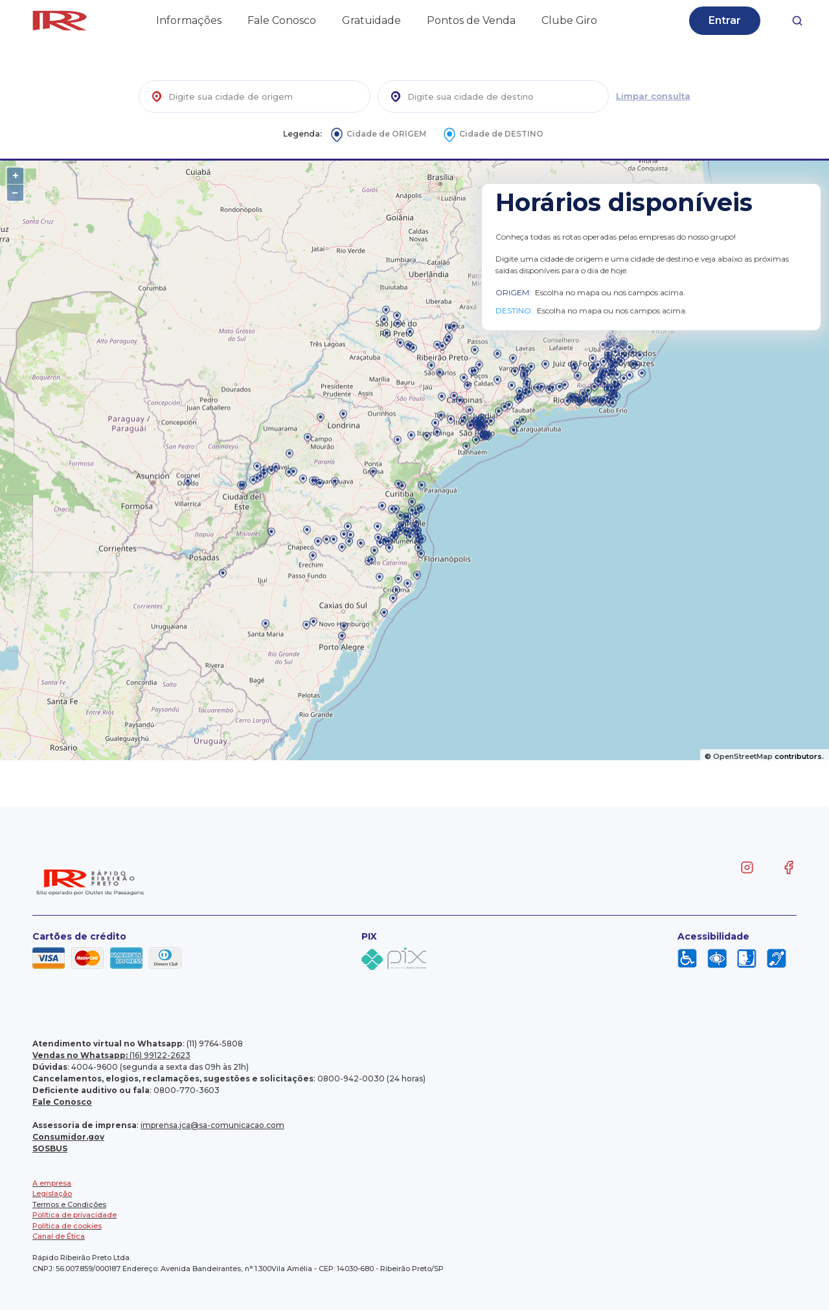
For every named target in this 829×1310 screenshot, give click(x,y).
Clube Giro (569, 20)
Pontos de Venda (471, 20)
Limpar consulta (653, 96)
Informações (188, 20)
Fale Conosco (281, 20)
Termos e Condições (69, 1204)
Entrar (725, 20)
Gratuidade (371, 20)
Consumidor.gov (68, 1137)
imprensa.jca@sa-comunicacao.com (212, 1125)
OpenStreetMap (743, 756)
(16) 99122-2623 (111, 1055)
